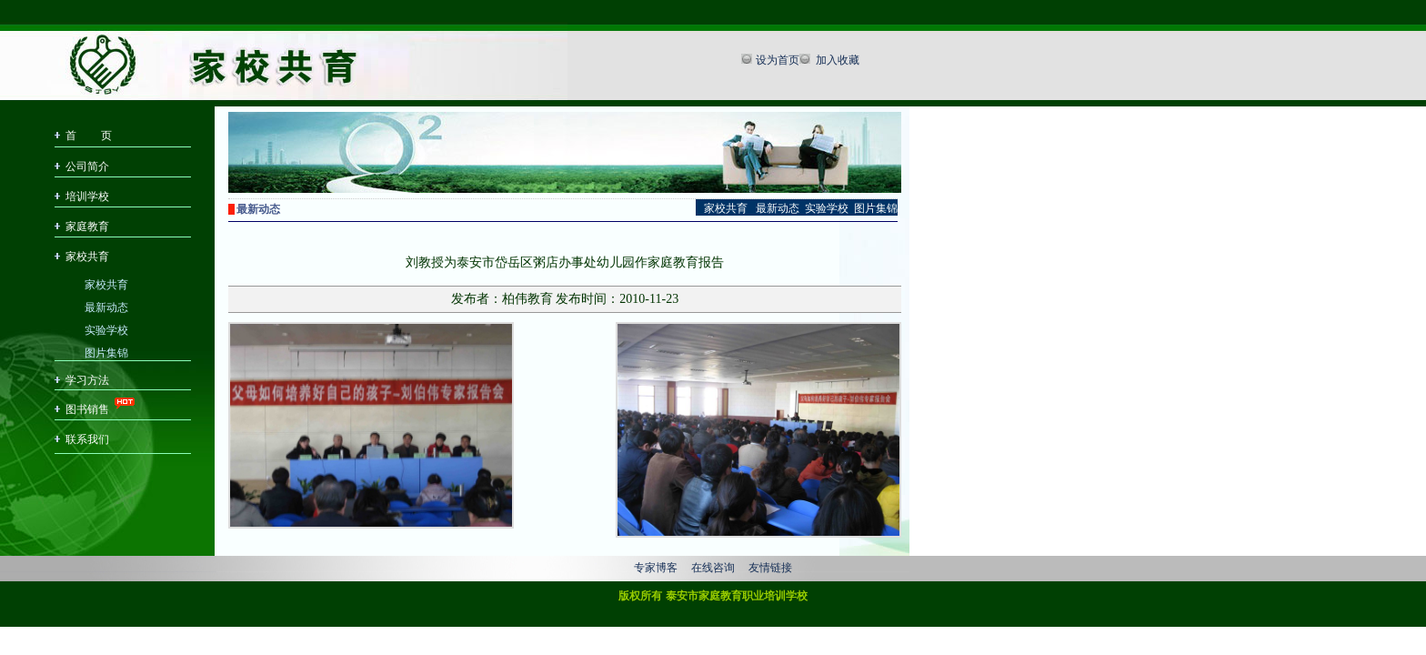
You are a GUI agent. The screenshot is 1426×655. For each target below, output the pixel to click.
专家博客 (656, 567)
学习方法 (87, 380)
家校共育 (87, 256)
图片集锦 (106, 352)
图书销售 (87, 409)
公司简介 (87, 166)
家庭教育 (87, 226)
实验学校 (106, 329)
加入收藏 (836, 60)
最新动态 (106, 306)
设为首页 (777, 60)
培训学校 (87, 196)
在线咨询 (713, 567)
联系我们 (87, 439)
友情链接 (770, 567)
